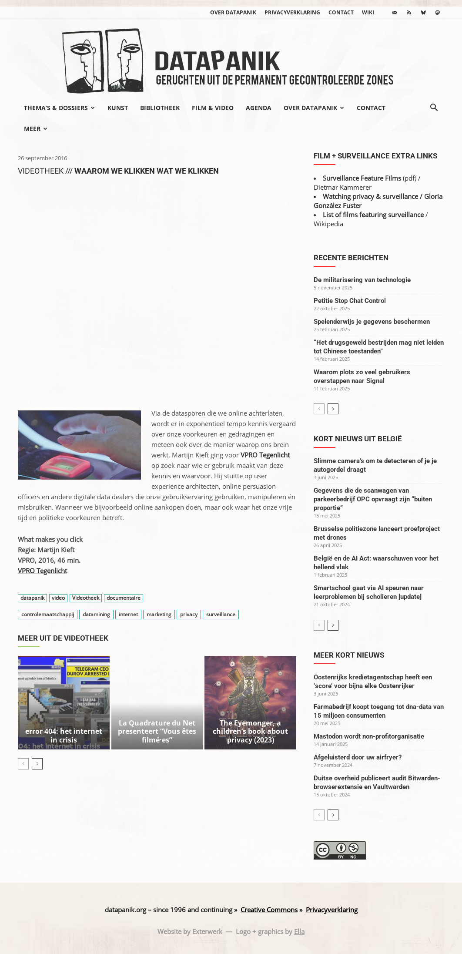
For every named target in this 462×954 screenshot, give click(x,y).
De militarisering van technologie (362, 280)
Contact (341, 12)
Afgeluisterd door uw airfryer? (358, 757)
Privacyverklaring (292, 12)
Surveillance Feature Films (362, 178)
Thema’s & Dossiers (59, 108)
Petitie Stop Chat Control (350, 301)
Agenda (258, 108)
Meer (35, 128)
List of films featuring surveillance (373, 214)
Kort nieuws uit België (358, 438)
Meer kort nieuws (349, 655)
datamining (96, 614)
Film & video (213, 108)
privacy (189, 614)
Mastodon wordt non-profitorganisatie (369, 736)
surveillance (220, 614)
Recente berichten (351, 257)
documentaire (123, 598)
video (58, 598)
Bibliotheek (160, 108)
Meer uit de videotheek (63, 638)
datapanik (32, 598)
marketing (159, 614)
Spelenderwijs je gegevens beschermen (372, 322)
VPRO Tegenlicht (42, 570)
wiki (368, 12)
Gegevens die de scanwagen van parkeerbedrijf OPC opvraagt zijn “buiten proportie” (373, 499)
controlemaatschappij (47, 614)
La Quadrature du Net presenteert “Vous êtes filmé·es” (157, 703)
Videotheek (86, 598)
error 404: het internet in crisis (64, 707)
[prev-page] (23, 734)
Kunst (117, 108)
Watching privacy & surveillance (370, 196)
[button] (433, 108)
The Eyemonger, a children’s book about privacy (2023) (250, 707)
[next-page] (37, 734)
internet (128, 614)
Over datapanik (233, 12)
